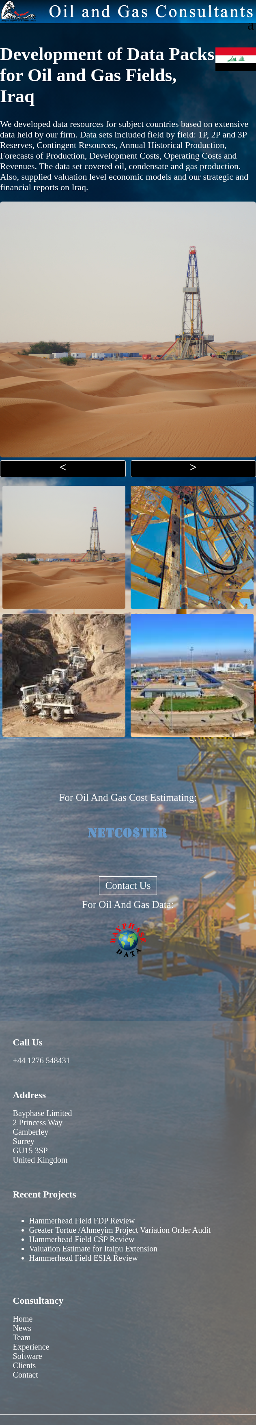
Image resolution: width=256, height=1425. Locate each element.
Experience (31, 1346)
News (22, 1328)
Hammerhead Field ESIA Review (83, 1257)
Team (22, 1337)
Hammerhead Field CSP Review (82, 1239)
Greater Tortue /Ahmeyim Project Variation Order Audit (120, 1229)
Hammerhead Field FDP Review (82, 1220)
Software (27, 1356)
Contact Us (128, 885)
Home (23, 1318)
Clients (24, 1365)
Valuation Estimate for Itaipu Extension (93, 1248)
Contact (25, 1374)
